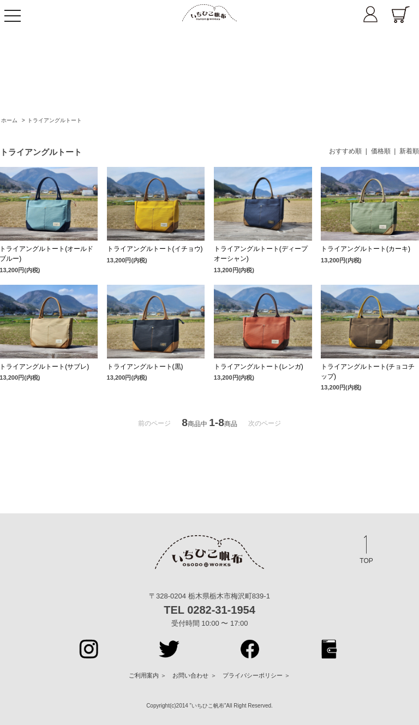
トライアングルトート (54, 120)
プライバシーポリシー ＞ (256, 675)
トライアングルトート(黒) (145, 366)
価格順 (381, 151)
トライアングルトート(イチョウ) (155, 249)
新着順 (409, 151)
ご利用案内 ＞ (147, 675)
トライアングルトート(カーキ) (365, 249)
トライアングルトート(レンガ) (258, 366)
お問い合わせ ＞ (194, 675)
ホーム (9, 120)
